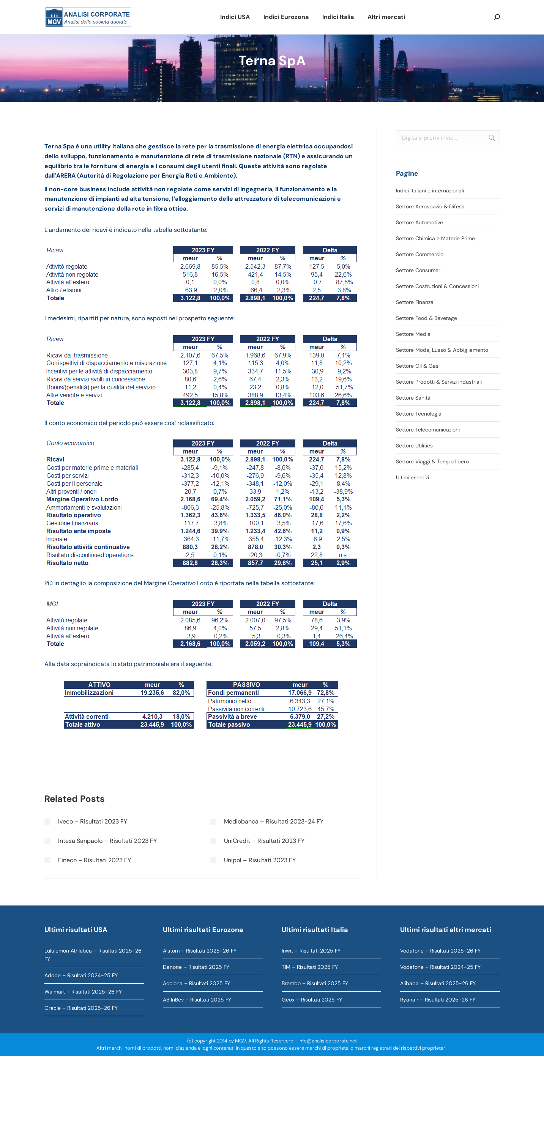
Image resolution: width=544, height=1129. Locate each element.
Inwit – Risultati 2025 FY (311, 950)
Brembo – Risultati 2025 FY (315, 983)
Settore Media (413, 334)
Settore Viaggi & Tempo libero (432, 461)
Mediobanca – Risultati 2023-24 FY (273, 821)
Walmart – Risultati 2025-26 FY (83, 991)
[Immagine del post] (47, 822)
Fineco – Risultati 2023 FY (94, 860)
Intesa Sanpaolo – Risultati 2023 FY (107, 841)
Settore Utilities (414, 445)
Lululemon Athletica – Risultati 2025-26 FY (93, 954)
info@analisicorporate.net (327, 1041)
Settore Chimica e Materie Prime (435, 238)
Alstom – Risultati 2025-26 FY (200, 950)
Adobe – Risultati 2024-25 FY (81, 975)
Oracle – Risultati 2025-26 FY (81, 1008)
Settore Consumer (418, 270)
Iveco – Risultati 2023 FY (92, 821)
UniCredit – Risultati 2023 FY (264, 841)
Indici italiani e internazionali (430, 190)
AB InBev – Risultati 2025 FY (197, 999)
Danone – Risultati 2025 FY (196, 967)
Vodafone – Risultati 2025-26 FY (440, 950)
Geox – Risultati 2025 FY (312, 999)
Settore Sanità (413, 397)
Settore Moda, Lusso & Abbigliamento (442, 349)
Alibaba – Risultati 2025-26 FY (438, 983)
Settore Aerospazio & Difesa (430, 206)
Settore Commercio (419, 254)
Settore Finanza (415, 302)
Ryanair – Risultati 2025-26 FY (437, 999)
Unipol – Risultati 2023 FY (260, 860)
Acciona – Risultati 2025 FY (196, 983)
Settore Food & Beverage (426, 318)
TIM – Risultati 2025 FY (310, 967)
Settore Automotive (419, 222)
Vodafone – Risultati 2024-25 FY (440, 967)
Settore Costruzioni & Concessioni (437, 286)
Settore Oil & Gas (417, 365)
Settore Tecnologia (419, 413)
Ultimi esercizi (412, 477)
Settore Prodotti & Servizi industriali (439, 381)
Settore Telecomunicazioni (428, 429)
